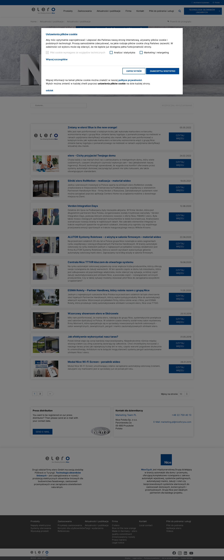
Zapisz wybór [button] (134, 71)
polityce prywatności (130, 80)
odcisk (49, 90)
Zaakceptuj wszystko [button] (162, 71)
